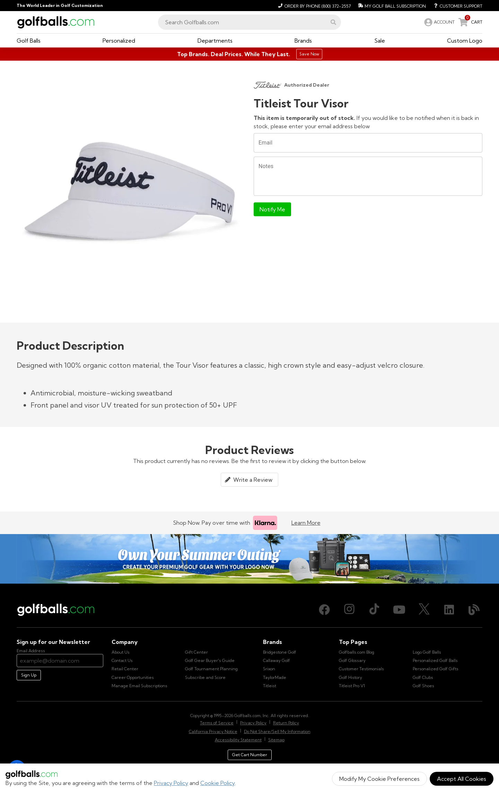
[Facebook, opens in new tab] (324, 609)
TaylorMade (274, 677)
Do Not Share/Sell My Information (277, 731)
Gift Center (196, 652)
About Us (121, 652)
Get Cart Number (249, 754)
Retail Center (125, 668)
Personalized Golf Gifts (435, 668)
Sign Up (28, 675)
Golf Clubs (423, 677)
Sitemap (276, 739)
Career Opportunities (133, 677)
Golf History (350, 677)
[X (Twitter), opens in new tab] (424, 609)
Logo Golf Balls (427, 652)
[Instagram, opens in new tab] (349, 609)
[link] (439, 22)
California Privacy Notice (213, 731)
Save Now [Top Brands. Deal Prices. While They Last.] (309, 53)
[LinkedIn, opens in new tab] (449, 609)
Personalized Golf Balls (435, 660)
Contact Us (122, 660)
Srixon (269, 668)
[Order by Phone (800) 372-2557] (313, 5)
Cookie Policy (217, 782)
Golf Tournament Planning (211, 668)
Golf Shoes (423, 685)
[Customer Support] (455, 5)
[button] (333, 22)
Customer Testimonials (361, 668)
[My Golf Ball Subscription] (391, 5)
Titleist (269, 685)
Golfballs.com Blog (356, 652)
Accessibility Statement (238, 739)
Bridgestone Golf (279, 652)
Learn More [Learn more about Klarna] (306, 522)
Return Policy (286, 722)
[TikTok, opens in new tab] (374, 609)
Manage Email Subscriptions (139, 685)
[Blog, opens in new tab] (474, 609)
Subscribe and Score (205, 677)
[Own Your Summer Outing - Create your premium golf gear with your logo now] (249, 559)
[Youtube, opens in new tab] (399, 609)
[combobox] (249, 22)
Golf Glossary (352, 660)
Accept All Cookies (461, 778)
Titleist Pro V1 (352, 685)
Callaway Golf (276, 660)
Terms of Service (217, 722)
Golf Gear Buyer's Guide (210, 660)
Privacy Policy (171, 782)
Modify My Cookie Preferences (379, 778)
